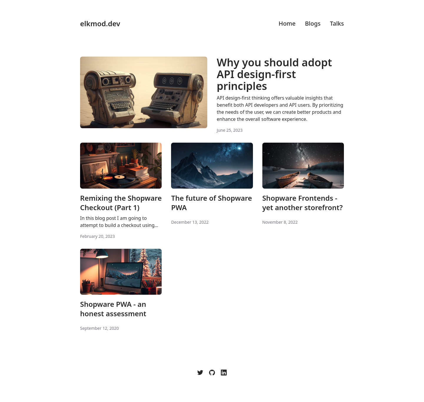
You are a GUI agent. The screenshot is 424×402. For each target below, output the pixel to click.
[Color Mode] (340, 372)
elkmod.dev (100, 23)
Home (287, 23)
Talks (337, 23)
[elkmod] (200, 372)
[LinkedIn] (223, 372)
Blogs (313, 23)
